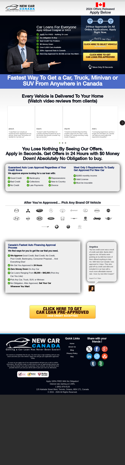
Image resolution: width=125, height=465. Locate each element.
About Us (72, 347)
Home (72, 344)
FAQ (72, 357)
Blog (72, 350)
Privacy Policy (72, 353)
